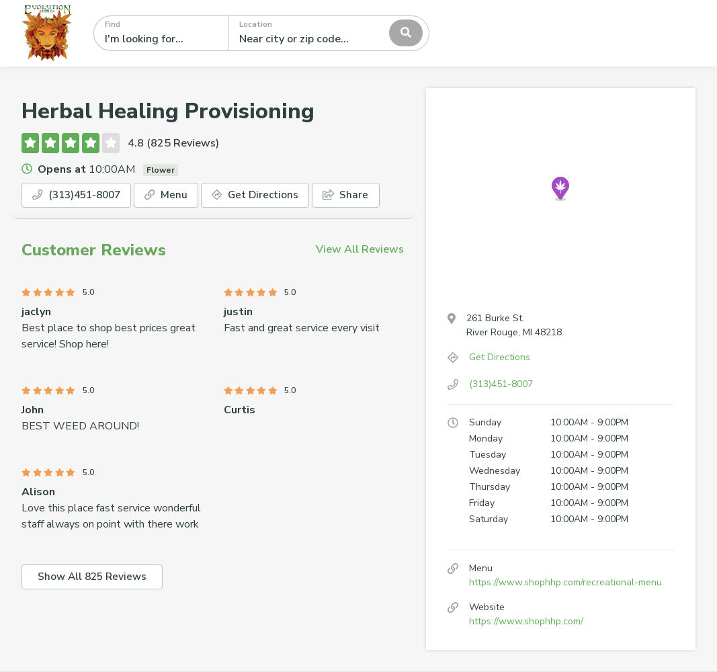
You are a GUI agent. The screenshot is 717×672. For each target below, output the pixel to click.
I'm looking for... (144, 39)
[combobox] (328, 33)
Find (112, 24)
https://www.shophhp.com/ (526, 621)
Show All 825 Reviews (95, 578)
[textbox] (299, 33)
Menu (175, 195)
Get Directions (267, 195)
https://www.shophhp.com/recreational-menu (565, 582)
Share (361, 195)
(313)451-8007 (80, 195)
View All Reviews (360, 250)
